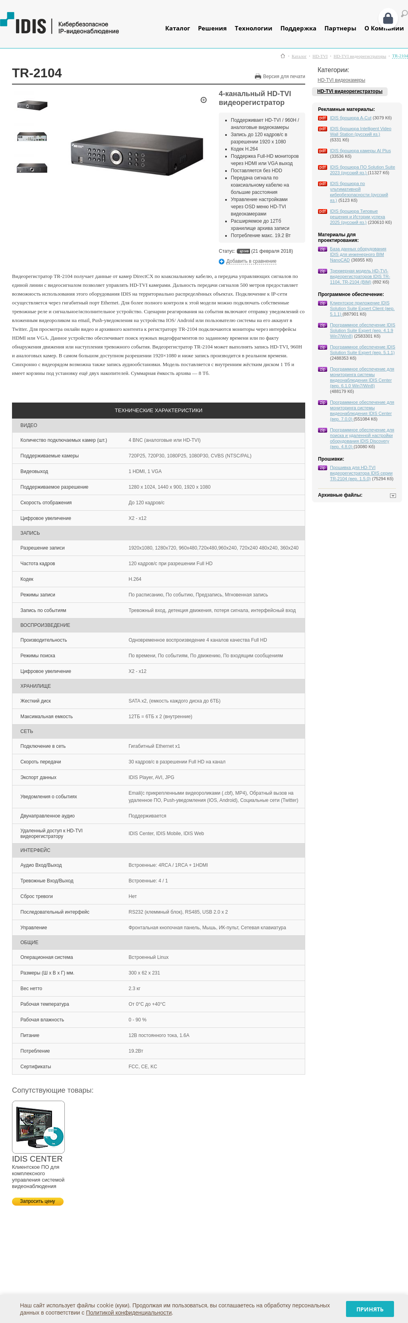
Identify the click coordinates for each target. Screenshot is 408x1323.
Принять (370, 1309)
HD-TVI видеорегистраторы (360, 56)
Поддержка (298, 28)
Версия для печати (284, 76)
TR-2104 (400, 56)
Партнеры (340, 28)
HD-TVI (320, 56)
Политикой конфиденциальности (129, 1312)
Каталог (177, 28)
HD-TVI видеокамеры (341, 80)
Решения (212, 28)
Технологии (253, 28)
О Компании (384, 28)
